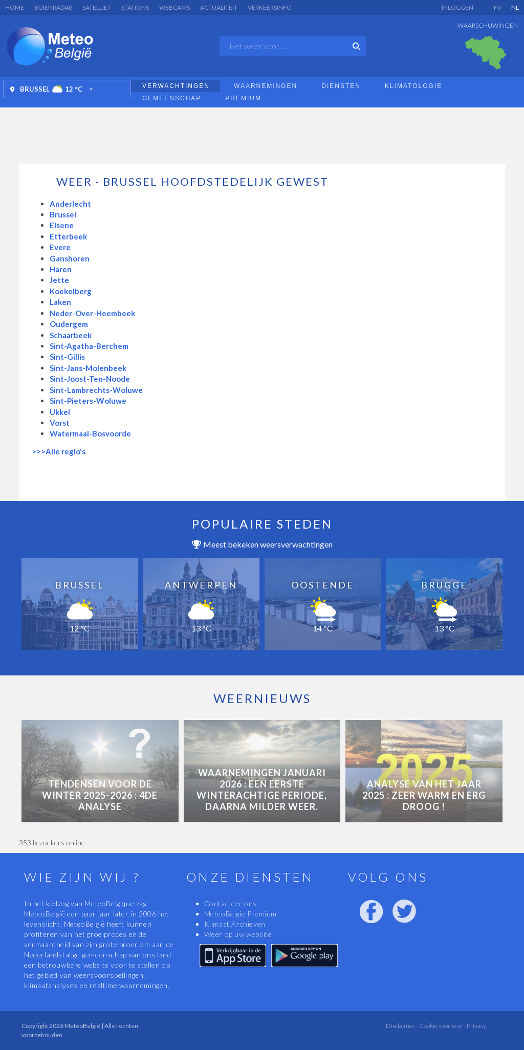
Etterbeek (68, 236)
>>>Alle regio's (58, 451)
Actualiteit (218, 7)
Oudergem (69, 324)
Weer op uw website (238, 934)
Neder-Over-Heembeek (92, 313)
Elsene (62, 225)
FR (497, 7)
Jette (59, 280)
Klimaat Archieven (235, 924)
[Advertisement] (262, 133)
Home (14, 7)
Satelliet (96, 7)
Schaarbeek (71, 335)
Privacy (476, 1026)
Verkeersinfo (270, 7)
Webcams (174, 7)
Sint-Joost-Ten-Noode (90, 378)
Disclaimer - (402, 1026)
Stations (135, 7)
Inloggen (457, 7)
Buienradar (53, 7)
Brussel (63, 214)
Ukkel (60, 412)
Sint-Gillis (67, 356)
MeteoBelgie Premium (240, 913)
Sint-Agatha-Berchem (89, 346)
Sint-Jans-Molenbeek (88, 368)
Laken (60, 302)
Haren (61, 269)
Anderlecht (70, 203)
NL (515, 7)
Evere (60, 247)
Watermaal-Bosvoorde (90, 433)
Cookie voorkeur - (442, 1026)
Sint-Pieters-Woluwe (88, 400)
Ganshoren (70, 258)
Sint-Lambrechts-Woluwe (96, 390)
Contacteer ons (230, 903)
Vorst (60, 422)
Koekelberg (71, 291)
